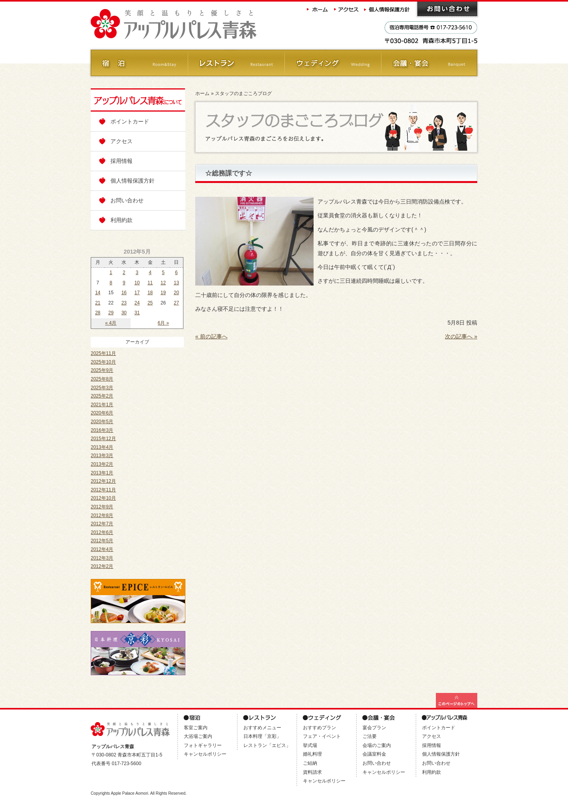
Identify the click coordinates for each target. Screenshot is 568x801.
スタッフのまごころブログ (243, 93)
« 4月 (111, 323)
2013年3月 (102, 455)
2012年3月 (102, 558)
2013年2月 (102, 464)
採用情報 (121, 161)
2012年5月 (102, 540)
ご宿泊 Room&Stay (139, 63)
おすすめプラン (319, 727)
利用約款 (121, 220)
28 (97, 313)
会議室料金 (374, 754)
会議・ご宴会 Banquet (429, 63)
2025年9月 (102, 370)
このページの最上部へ (456, 700)
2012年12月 (103, 481)
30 (124, 313)
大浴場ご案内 (198, 736)
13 (176, 283)
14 (97, 292)
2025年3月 (102, 387)
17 (137, 292)
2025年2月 (102, 396)
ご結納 (310, 763)
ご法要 (369, 736)
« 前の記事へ (211, 336)
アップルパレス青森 (195, 24)
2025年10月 (103, 362)
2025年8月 (102, 379)
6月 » (163, 323)
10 (137, 283)
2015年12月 (103, 438)
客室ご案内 (195, 727)
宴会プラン (374, 727)
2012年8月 (102, 515)
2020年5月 (102, 421)
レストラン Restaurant (235, 63)
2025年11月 (103, 353)
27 (176, 303)
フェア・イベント (322, 736)
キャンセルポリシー (205, 754)
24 (137, 303)
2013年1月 (102, 473)
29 (111, 313)
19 (163, 292)
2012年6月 (102, 532)
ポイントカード (129, 121)
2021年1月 (102, 404)
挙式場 (310, 745)
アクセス (346, 9)
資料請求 (312, 772)
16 (124, 292)
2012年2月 (102, 566)
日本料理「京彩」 (262, 736)
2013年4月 (102, 447)
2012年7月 (102, 524)
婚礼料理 (312, 754)
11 (150, 283)
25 (150, 303)
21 (97, 303)
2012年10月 (103, 498)
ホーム (317, 9)
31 (137, 313)
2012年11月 (103, 490)
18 (150, 292)
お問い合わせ (447, 9)
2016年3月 (102, 430)
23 (124, 303)
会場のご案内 (376, 745)
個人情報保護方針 (387, 9)
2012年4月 (102, 549)
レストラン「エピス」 (267, 745)
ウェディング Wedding (332, 63)
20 (176, 292)
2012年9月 (102, 507)
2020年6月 (102, 413)
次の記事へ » (461, 336)
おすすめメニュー (262, 727)
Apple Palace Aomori (129, 793)
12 (163, 283)
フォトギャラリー (203, 745)
